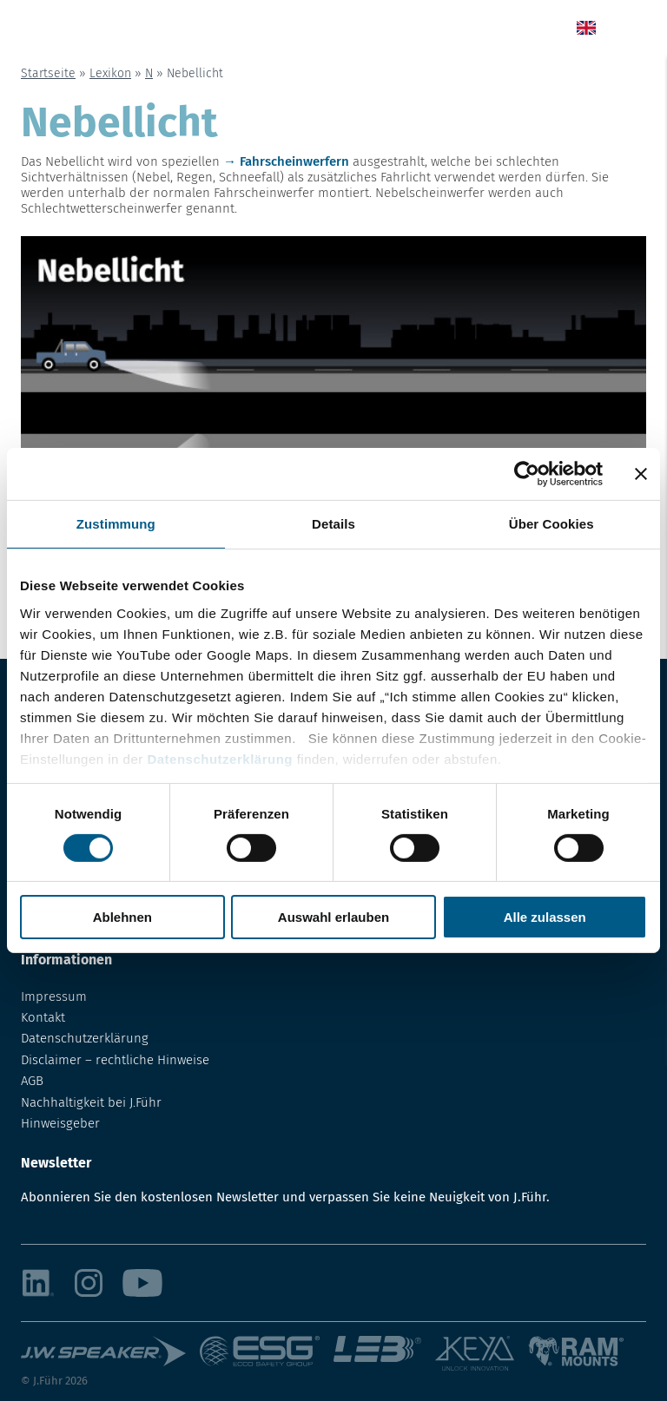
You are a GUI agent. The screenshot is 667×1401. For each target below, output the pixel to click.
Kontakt (43, 1017)
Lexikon (110, 73)
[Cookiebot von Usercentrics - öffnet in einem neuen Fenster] (527, 474)
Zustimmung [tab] (115, 523)
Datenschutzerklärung (220, 758)
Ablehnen (122, 917)
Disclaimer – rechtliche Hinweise (115, 1060)
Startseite (48, 73)
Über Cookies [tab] (551, 523)
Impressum (54, 996)
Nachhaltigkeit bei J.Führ (91, 1102)
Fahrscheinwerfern (294, 161)
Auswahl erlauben (333, 917)
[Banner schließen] (641, 474)
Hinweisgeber (60, 1123)
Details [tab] (333, 523)
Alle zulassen (545, 917)
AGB (32, 1081)
